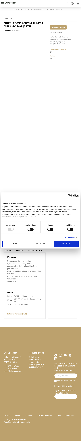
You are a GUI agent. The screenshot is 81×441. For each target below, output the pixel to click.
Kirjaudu (72, 3)
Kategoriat (8, 18)
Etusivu (6, 10)
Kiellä (15, 244)
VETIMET (20, 10)
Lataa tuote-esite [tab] (34, 250)
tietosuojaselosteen (70, 380)
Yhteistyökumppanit (44, 415)
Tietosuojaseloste (36, 364)
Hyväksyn (65, 381)
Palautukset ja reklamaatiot (35, 360)
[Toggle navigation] (78, 3)
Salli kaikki (66, 244)
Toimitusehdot (35, 357)
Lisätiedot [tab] (19, 250)
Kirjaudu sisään (58, 27)
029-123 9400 (13, 366)
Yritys (59, 415)
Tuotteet (13, 10)
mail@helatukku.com (13, 371)
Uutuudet (28, 415)
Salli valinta (40, 244)
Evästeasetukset (36, 367)
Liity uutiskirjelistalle (64, 386)
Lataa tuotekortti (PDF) (17, 314)
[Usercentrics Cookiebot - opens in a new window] (69, 195)
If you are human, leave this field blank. (64, 391)
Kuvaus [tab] (8, 250)
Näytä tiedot (70, 237)
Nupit (27, 10)
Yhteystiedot (70, 415)
